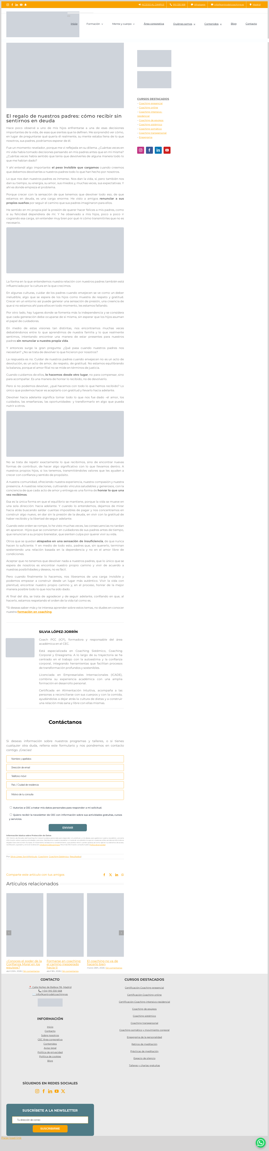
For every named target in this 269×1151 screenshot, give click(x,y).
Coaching (43, 856)
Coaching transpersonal (153, 132)
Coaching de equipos (151, 120)
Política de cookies (50, 1056)
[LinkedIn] (158, 150)
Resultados (75, 856)
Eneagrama (145, 137)
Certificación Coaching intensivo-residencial (144, 1001)
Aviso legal (50, 1047)
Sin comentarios (31, 971)
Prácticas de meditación (144, 1051)
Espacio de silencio (144, 1058)
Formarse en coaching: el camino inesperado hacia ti (64, 964)
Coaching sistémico (150, 124)
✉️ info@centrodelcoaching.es (50, 994)
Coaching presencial (151, 103)
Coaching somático (150, 128)
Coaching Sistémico (59, 856)
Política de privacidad (97, 845)
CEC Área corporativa (50, 1039)
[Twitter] (63, 1091)
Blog (50, 1060)
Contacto (50, 1031)
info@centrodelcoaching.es (50, 845)
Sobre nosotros (50, 1035)
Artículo (33, 856)
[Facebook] (149, 150)
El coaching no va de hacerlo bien (102, 962)
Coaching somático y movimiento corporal (144, 1030)
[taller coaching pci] (65, 228)
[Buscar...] (80, 12)
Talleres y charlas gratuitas (144, 1065)
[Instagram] (140, 150)
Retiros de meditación (144, 1044)
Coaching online (148, 107)
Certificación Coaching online (144, 994)
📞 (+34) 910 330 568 (50, 990)
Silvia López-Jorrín (19, 856)
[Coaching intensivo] (65, 412)
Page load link (11, 1138)
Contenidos (50, 1043)
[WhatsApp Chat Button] (261, 1143)
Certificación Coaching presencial (144, 987)
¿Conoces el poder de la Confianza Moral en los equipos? (24, 964)
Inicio (50, 1026)
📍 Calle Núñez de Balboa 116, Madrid (50, 987)
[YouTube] (167, 150)
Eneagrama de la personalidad (144, 1037)
